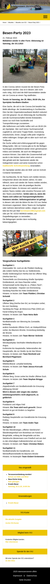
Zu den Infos (10, 561)
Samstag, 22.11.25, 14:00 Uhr (19, 486)
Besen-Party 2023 (33, 22)
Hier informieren (11, 542)
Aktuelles (11, 22)
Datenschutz (32, 576)
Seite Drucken (25, 580)
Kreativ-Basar (13, 503)
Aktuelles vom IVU (21, 22)
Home (4, 22)
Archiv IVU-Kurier (12, 523)
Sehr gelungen (13, 482)
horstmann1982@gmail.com (32, 211)
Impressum (17, 576)
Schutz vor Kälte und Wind (18, 477)
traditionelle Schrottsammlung (16, 166)
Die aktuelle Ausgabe (13, 519)
